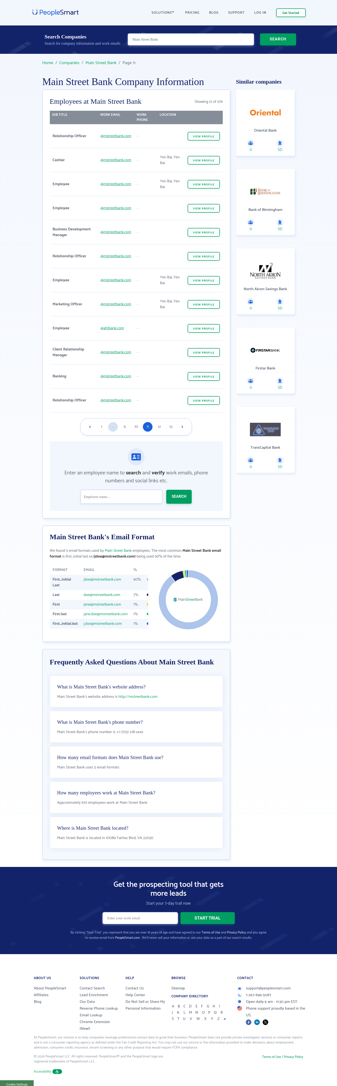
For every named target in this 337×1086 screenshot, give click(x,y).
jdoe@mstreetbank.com (102, 579)
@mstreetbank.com (116, 136)
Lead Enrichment (94, 995)
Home (47, 63)
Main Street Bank (100, 63)
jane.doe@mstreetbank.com (106, 614)
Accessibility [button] (48, 1071)
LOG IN (260, 13)
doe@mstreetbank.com (102, 595)
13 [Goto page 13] (170, 426)
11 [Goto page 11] (147, 426)
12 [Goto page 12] (159, 426)
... (113, 426)
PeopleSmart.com (127, 938)
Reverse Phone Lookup (99, 1008)
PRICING (192, 13)
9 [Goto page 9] (125, 426)
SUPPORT (236, 13)
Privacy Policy (236, 932)
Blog (38, 1002)
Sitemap (178, 988)
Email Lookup (91, 1015)
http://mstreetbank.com (137, 696)
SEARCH (278, 39)
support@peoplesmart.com (264, 988)
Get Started (290, 13)
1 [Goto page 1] (101, 426)
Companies (69, 63)
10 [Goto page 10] (136, 426)
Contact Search (92, 988)
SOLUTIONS (163, 13)
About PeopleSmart (50, 988)
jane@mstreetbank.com (102, 604)
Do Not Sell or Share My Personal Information (145, 1005)
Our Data (87, 1002)
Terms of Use (211, 932)
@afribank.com (112, 328)
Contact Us (135, 988)
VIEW (204, 136)
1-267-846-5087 (254, 995)
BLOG (214, 13)
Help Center (135, 995)
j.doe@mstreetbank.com (103, 623)
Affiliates (41, 995)
